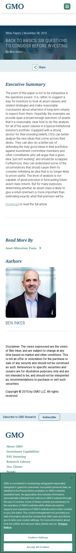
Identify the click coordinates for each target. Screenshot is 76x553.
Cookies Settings (38, 537)
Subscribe (49, 417)
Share (42, 67)
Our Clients (14, 467)
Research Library (18, 461)
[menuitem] (38, 446)
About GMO (15, 446)
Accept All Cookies (38, 547)
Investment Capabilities (23, 451)
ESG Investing (16, 456)
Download (12, 204)
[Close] (71, 478)
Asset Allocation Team (21, 248)
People (11, 472)
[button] (67, 6)
